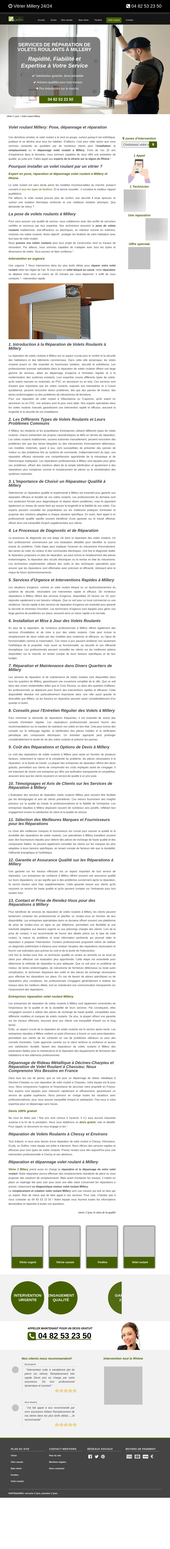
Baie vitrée (16, 1468)
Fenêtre (14, 1475)
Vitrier (14, 1455)
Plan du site (55, 1455)
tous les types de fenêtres (37, 189)
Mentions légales (57, 1462)
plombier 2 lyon (49, 1493)
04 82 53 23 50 (146, 6)
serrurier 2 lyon (32, 1493)
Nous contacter (56, 1468)
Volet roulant (17, 1481)
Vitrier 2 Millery (18, 1169)
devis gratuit (87, 1122)
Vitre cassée (17, 1462)
